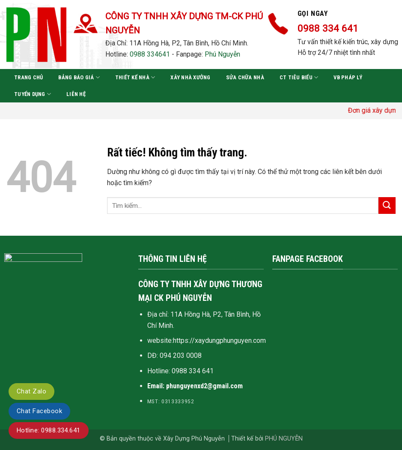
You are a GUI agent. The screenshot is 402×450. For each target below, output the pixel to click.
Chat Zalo (31, 391)
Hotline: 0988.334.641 (48, 430)
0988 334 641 (193, 371)
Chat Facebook (39, 411)
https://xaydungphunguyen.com (219, 340)
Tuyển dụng (32, 94)
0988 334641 (150, 54)
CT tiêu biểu (299, 77)
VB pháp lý (348, 77)
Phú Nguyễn (222, 54)
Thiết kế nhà (135, 77)
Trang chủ (28, 77)
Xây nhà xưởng (190, 77)
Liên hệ (76, 94)
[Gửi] (387, 205)
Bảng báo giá (79, 77)
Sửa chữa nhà (245, 77)
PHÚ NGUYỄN (284, 438)
